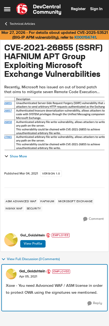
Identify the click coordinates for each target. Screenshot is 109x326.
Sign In (96, 8)
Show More (15, 156)
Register (78, 8)
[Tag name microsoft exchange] (75, 201)
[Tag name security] (33, 209)
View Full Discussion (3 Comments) (30, 259)
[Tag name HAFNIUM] (47, 201)
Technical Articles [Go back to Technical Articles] (19, 24)
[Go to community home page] (38, 9)
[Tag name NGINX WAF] (14, 209)
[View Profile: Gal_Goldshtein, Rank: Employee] (11, 240)
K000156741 (85, 37)
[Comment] (93, 219)
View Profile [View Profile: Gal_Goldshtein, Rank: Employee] (33, 243)
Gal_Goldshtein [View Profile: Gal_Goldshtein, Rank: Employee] (32, 235)
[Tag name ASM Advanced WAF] (21, 201)
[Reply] (94, 303)
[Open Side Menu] (7, 9)
